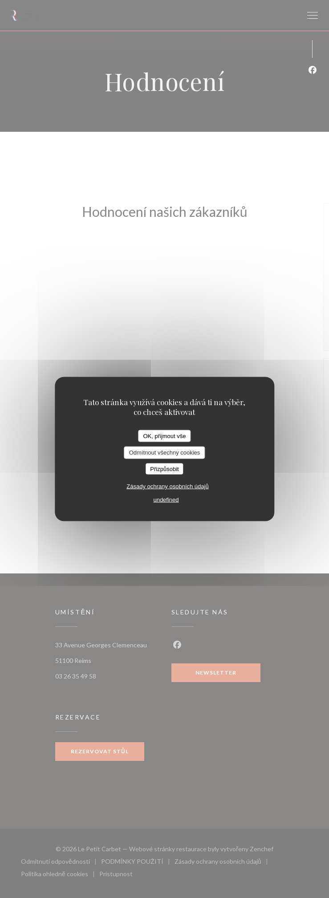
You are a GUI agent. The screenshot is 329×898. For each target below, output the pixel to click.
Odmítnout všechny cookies (164, 452)
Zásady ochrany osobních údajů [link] (167, 486)
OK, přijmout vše (164, 435)
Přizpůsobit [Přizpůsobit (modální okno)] (164, 468)
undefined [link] (166, 499)
